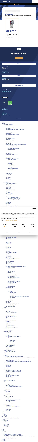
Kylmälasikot (10, 291)
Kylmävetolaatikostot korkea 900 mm (14, 197)
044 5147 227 (6, 87)
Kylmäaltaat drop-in (11, 268)
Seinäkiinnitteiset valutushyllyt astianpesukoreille (14, 386)
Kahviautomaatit (11, 162)
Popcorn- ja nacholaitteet (10, 306)
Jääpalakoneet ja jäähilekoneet (11, 155)
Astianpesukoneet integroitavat (11, 127)
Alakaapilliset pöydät (9, 396)
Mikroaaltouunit (8, 241)
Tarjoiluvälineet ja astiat (8, 362)
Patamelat (8, 321)
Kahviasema (10, 160)
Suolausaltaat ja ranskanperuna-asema (13, 258)
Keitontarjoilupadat (9, 287)
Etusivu (3, 122)
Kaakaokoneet (8, 157)
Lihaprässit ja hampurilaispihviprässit (12, 134)
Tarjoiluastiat (8, 364)
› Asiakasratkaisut (5, 109)
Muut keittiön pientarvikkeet (11, 318)
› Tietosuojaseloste (5, 114)
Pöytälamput (8, 347)
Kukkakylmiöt (8, 188)
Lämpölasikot (10, 300)
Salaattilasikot (12, 297)
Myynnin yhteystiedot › (6, 82)
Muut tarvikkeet (6, 369)
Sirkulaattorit (17, 11)
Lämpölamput (8, 301)
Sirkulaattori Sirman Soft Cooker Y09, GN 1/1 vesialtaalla (11, 31)
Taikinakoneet (8, 137)
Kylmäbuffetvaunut (11, 276)
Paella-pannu (8, 244)
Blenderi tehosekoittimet (10, 152)
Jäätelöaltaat (8, 187)
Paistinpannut (8, 247)
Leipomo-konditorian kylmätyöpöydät (12, 199)
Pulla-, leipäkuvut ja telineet (10, 345)
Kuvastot (3, 439)
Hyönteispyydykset (9, 374)
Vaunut (5, 404)
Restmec (5, 415)
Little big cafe (6, 425)
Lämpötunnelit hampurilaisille (11, 237)
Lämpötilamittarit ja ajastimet (11, 316)
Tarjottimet (6, 352)
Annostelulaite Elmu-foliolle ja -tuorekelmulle (13, 370)
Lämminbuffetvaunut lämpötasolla (14, 281)
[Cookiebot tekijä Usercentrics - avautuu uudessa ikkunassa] (32, 208)
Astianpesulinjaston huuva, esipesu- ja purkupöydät (15, 129)
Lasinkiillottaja (8, 174)
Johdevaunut (8, 409)
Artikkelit (3, 433)
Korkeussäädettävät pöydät (11, 400)
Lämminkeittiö (12, 11)
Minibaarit (8, 178)
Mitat (7, 317)
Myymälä (19, 63)
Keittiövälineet (6, 310)
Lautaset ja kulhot (11, 342)
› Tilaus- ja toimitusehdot (6, 115)
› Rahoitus (3, 108)
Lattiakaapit (8, 391)
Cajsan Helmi (6, 424)
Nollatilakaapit (8, 202)
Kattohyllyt (8, 382)
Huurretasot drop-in (11, 267)
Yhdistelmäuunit (9, 263)
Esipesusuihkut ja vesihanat (11, 132)
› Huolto (3, 110)
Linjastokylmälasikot (13, 293)
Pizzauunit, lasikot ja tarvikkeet (11, 252)
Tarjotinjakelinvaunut (11, 286)
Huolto (3, 429)
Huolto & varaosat (19, 85)
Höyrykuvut (6, 387)
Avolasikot (10, 290)
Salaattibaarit (10, 283)
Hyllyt (5, 381)
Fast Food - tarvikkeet (9, 372)
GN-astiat (5, 355)
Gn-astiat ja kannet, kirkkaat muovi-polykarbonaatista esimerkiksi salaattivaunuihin (20, 357)
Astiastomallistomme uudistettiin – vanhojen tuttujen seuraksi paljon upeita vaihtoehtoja (19, 436)
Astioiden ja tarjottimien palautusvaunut (13, 406)
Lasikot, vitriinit (8, 288)
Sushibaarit (10, 285)
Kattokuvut (8, 389)
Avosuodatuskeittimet (12, 159)
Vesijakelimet (10, 272)
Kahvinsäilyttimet (11, 164)
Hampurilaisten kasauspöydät (11, 183)
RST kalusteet (4, 379)
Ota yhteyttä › (19, 58)
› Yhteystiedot (4, 113)
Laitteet (7, 11)
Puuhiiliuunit (8, 253)
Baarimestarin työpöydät (12, 145)
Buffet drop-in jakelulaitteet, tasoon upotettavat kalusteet (16, 266)
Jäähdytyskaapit (9, 184)
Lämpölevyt (10, 167)
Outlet (3, 411)
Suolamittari (8, 323)
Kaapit (5, 390)
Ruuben (5, 421)
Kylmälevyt (8, 335)
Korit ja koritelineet (9, 346)
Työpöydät (8, 401)
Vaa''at (7, 326)
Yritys (3, 430)
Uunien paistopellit (9, 330)
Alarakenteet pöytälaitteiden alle (9, 380)
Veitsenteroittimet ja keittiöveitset (12, 327)
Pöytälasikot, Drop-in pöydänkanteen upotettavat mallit (19, 296)
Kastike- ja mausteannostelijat (11, 312)
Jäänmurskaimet (9, 153)
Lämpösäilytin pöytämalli (12, 236)
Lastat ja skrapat (9, 313)
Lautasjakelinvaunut (11, 278)
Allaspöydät (8, 397)
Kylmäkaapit (8, 192)
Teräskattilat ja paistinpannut (11, 351)
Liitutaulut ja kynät (9, 377)
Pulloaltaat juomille (11, 149)
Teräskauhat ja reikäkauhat (10, 325)
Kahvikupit (12, 341)
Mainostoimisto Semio (19, 118)
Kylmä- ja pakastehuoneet (10, 189)
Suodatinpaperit (11, 169)
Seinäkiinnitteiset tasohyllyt (11, 385)
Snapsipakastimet (9, 179)
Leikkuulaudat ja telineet (10, 315)
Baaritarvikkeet (8, 150)
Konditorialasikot (13, 292)
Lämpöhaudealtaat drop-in (12, 270)
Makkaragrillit (8, 238)
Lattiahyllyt (8, 384)
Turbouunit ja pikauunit (10, 261)
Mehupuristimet (8, 177)
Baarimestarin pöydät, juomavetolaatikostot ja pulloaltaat (16, 144)
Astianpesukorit (8, 128)
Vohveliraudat (8, 262)
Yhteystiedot (4, 431)
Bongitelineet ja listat (9, 311)
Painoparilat (8, 246)
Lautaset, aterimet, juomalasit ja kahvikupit (13, 336)
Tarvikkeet (4, 308)
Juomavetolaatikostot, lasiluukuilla (14, 148)
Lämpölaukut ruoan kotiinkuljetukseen (12, 375)
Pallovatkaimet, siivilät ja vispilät (11, 320)
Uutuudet (5, 307)
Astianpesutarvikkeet (9, 130)
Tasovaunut (8, 410)
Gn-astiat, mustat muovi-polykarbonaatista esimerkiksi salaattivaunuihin (18, 361)
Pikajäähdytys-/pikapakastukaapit (12, 206)
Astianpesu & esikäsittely (8, 124)
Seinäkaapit (8, 392)
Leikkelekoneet (8, 133)
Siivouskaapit (8, 394)
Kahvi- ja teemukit (13, 340)
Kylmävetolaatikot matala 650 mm (14, 198)
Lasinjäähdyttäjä (9, 173)
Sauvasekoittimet (9, 135)
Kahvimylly (10, 163)
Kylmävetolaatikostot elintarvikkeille (12, 196)
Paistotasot (8, 248)
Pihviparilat (8, 251)
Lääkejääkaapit (8, 201)
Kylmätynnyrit (8, 194)
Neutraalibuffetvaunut (12, 282)
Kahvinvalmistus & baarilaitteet (9, 140)
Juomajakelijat (8, 332)
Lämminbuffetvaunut (11, 280)
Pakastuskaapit (8, 204)
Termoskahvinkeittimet (12, 172)
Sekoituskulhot (8, 322)
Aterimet (9, 337)
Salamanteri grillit (9, 256)
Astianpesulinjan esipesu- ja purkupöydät (13, 399)
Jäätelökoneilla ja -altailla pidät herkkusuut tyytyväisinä (13, 435)
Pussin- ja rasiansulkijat (10, 305)
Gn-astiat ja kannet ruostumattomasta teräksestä (14, 356)
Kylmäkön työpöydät (9, 193)
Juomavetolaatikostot (12, 147)
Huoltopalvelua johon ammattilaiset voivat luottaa (12, 434)
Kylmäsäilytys (6, 182)
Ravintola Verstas (7, 426)
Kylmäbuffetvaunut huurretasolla (13, 277)
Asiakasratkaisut (5, 420)
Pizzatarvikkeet (6, 367)
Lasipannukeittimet (11, 165)
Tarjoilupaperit (8, 366)
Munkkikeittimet (9, 242)
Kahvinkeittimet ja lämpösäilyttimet (12, 158)
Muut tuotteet (4, 416)
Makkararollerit (8, 239)
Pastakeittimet (8, 249)
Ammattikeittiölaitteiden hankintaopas (10, 438)
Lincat (5, 414)
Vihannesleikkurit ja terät (10, 138)
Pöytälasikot (12, 295)
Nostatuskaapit (8, 243)
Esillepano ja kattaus (7, 331)
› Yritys (3, 112)
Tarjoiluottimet (8, 365)
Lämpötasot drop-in (11, 271)
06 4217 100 (4, 78)
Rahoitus (3, 419)
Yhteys (19, 75)
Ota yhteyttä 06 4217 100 (19, 4)
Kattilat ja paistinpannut (8, 350)
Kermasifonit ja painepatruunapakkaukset (13, 371)
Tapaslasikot (12, 298)
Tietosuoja (4, 440)
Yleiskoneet (8, 139)
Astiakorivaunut (8, 405)
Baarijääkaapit (8, 143)
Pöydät (5, 395)
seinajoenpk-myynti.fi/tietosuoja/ (11, 220)
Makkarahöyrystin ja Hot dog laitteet (12, 303)
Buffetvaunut (8, 273)
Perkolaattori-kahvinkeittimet (13, 168)
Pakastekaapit (8, 203)
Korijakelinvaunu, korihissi (12, 275)
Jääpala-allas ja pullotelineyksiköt (12, 154)
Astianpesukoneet (9, 125)
